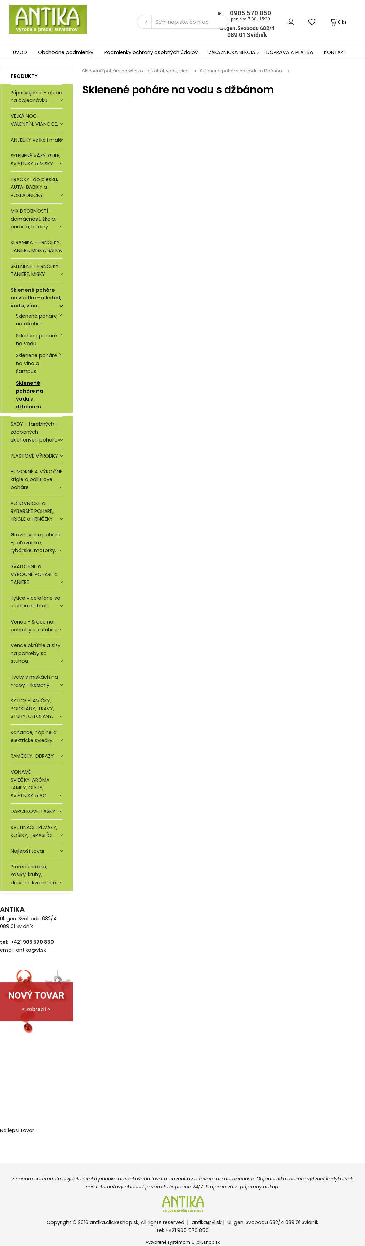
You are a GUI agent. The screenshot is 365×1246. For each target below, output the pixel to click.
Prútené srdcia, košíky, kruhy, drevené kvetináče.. (34, 874)
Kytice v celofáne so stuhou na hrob (35, 601)
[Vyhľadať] (144, 22)
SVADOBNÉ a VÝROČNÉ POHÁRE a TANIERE (34, 574)
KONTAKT (335, 52)
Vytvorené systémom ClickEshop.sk (183, 1242)
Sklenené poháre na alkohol (36, 319)
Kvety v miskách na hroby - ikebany (34, 681)
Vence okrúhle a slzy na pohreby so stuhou (35, 653)
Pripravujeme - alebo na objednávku (36, 96)
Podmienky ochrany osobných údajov (151, 52)
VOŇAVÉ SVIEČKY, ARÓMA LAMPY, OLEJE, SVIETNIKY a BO (30, 784)
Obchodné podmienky (65, 52)
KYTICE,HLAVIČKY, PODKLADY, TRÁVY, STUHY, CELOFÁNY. (32, 708)
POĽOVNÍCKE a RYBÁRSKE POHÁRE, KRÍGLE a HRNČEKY (32, 511)
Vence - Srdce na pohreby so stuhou (34, 625)
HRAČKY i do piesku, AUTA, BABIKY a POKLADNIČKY (34, 187)
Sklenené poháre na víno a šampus (36, 363)
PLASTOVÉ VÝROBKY (34, 455)
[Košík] (338, 22)
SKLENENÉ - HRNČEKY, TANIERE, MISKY (35, 270)
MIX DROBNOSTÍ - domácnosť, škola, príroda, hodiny (33, 219)
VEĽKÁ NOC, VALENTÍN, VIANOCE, (34, 120)
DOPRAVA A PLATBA (289, 52)
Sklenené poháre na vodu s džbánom (29, 395)
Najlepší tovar (28, 851)
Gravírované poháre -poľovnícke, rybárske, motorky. (35, 542)
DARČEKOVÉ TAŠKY (33, 811)
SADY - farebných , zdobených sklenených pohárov (36, 432)
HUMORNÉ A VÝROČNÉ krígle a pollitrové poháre (36, 479)
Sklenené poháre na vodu (36, 339)
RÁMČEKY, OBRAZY (32, 756)
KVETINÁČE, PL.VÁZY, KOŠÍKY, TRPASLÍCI (34, 831)
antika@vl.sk (207, 1222)
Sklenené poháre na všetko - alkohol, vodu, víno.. (36, 297)
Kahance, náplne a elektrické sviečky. (34, 736)
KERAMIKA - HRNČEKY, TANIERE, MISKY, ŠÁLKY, (36, 246)
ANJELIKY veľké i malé (36, 140)
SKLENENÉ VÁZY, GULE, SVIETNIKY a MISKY (35, 159)
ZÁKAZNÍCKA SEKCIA (232, 52)
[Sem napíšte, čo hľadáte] (189, 22)
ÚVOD (20, 52)
